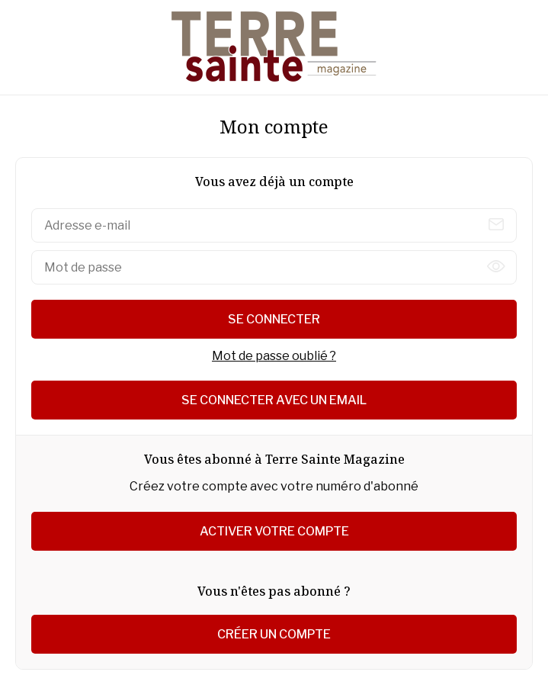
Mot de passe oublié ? (274, 356)
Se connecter (274, 319)
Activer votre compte (274, 531)
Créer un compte (274, 634)
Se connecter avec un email (274, 400)
